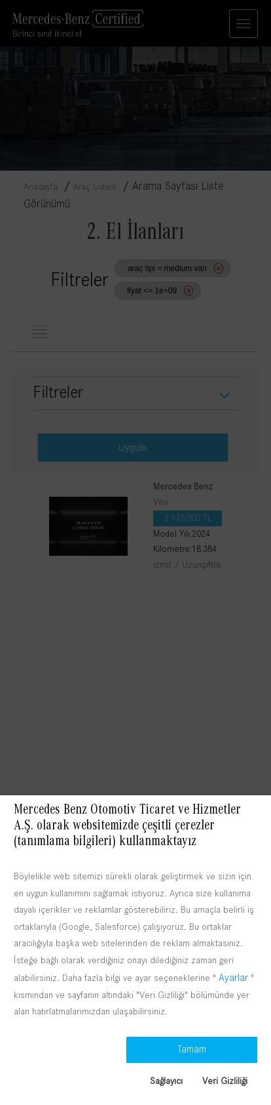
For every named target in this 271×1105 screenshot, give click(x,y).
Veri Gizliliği (224, 1081)
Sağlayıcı (166, 1081)
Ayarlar (233, 977)
